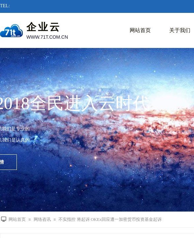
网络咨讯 (42, 219)
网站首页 (140, 30)
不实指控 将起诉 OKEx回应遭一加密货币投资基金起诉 (110, 219)
